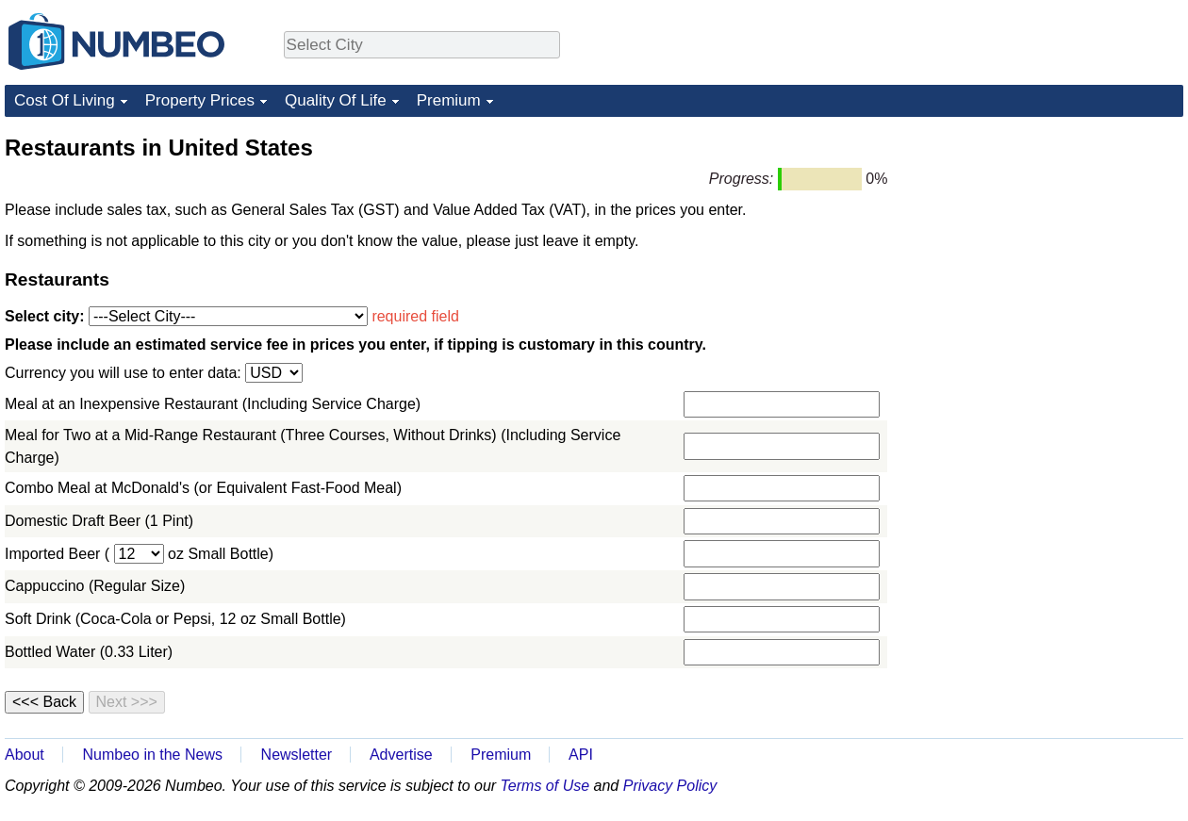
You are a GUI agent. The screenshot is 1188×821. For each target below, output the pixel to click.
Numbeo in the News (152, 755)
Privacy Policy (670, 786)
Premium (449, 100)
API (581, 755)
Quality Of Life (336, 100)
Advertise (401, 755)
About (24, 755)
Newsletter (297, 755)
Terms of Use (545, 786)
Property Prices (200, 100)
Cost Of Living (64, 100)
